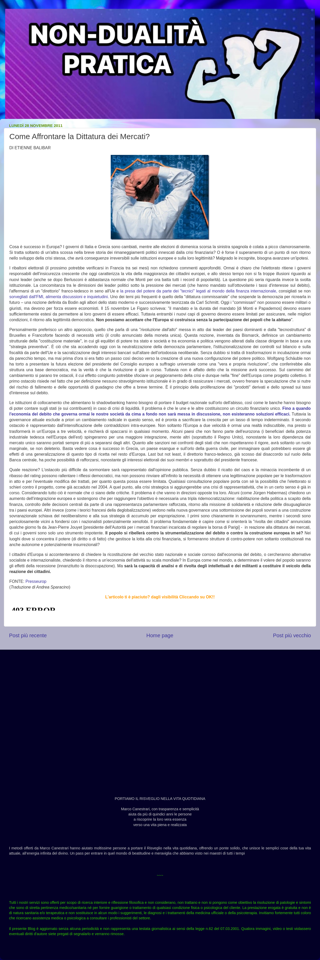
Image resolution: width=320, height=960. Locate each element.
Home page (159, 635)
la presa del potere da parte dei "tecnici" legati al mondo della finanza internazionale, (198, 291)
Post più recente (28, 635)
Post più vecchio (292, 635)
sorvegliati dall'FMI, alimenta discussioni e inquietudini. (59, 297)
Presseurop (35, 581)
